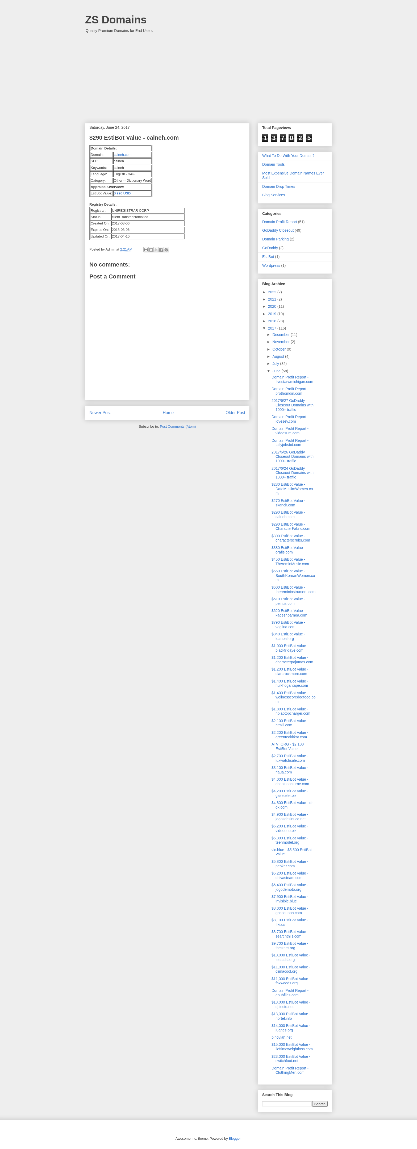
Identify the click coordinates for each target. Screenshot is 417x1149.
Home (168, 412)
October (279, 349)
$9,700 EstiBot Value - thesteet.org (290, 945)
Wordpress (271, 265)
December (281, 334)
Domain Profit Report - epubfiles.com (290, 992)
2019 (272, 314)
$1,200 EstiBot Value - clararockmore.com (290, 671)
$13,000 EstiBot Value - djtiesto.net (291, 1004)
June (276, 371)
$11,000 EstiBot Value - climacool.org (291, 969)
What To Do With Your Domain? (288, 155)
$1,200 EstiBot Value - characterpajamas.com (292, 659)
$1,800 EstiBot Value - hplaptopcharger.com (291, 711)
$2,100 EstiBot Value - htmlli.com (290, 723)
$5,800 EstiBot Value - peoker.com (290, 863)
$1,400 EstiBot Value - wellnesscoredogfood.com (293, 697)
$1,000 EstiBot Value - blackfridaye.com (290, 648)
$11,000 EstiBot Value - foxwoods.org (291, 981)
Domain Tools (273, 164)
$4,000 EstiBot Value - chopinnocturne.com (290, 781)
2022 (272, 292)
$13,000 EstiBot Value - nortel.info (291, 1016)
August (278, 356)
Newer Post (100, 412)
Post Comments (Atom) (178, 426)
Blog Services (273, 195)
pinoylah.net (282, 1037)
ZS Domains (116, 20)
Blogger (234, 1138)
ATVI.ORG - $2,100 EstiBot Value (288, 746)
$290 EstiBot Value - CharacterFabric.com (291, 526)
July (276, 363)
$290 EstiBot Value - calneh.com (288, 514)
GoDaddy (270, 248)
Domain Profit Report (279, 222)
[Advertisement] (208, 75)
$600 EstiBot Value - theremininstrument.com (293, 589)
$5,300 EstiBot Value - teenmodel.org (290, 840)
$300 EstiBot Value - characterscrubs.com (291, 538)
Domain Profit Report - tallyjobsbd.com (290, 442)
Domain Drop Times (278, 186)
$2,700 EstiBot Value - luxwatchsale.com (290, 758)
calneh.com (122, 155)
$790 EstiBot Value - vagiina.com (288, 624)
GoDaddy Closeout (278, 230)
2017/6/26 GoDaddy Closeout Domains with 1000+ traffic (293, 456)
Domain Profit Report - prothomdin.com (290, 391)
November (281, 342)
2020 (272, 306)
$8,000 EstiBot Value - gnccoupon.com (290, 910)
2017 (272, 328)
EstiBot (268, 257)
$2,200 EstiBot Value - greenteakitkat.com (290, 734)
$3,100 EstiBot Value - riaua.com (290, 769)
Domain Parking (275, 239)
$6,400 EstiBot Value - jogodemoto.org (290, 887)
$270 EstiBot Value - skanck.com (288, 502)
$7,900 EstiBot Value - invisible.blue (290, 898)
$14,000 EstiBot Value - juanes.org (291, 1027)
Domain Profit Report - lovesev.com (290, 419)
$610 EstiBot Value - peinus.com (288, 601)
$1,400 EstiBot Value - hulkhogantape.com (290, 683)
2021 (272, 299)
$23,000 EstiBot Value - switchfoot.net (291, 1058)
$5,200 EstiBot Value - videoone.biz (290, 828)
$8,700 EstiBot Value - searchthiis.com (290, 934)
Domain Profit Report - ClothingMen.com (290, 1070)
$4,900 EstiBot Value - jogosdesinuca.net (290, 816)
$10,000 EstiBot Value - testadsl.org (291, 957)
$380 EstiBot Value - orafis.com (288, 550)
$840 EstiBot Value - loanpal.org (288, 636)
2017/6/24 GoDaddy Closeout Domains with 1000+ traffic (293, 473)
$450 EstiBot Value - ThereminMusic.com (290, 561)
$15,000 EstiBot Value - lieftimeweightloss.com (292, 1046)
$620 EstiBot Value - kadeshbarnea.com (289, 613)
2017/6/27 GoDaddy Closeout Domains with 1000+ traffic (293, 405)
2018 (272, 321)
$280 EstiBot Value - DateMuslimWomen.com (292, 489)
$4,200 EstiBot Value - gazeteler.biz (290, 793)
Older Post (235, 412)
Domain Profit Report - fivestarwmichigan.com (292, 379)
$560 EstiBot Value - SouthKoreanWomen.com (293, 575)
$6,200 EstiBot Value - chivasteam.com (290, 875)
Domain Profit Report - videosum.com (290, 430)
